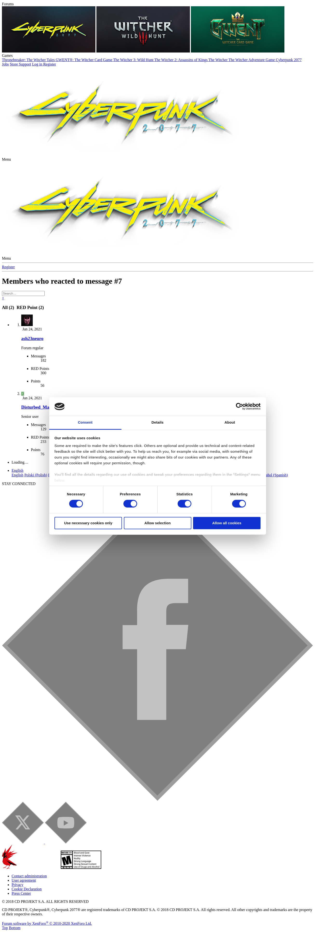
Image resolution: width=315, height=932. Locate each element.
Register (8, 267)
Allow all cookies (226, 523)
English (17, 470)
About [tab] (230, 422)
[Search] (23, 293)
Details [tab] (158, 422)
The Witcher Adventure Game (252, 60)
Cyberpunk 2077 (289, 60)
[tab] (29, 307)
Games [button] (7, 55)
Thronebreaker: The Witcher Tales (29, 60)
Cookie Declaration (27, 889)
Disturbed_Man (36, 407)
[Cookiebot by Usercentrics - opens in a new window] (239, 406)
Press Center (21, 893)
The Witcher (218, 60)
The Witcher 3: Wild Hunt (133, 60)
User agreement (24, 880)
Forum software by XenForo (47, 923)
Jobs (5, 64)
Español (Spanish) (274, 475)
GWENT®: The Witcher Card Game (84, 60)
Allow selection (157, 523)
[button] (6, 159)
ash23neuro (32, 338)
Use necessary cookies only (88, 523)
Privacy (17, 885)
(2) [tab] (8, 307)
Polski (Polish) (35, 475)
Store (14, 64)
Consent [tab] (85, 422)
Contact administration (29, 876)
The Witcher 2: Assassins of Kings (181, 60)
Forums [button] (8, 4)
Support (25, 64)
